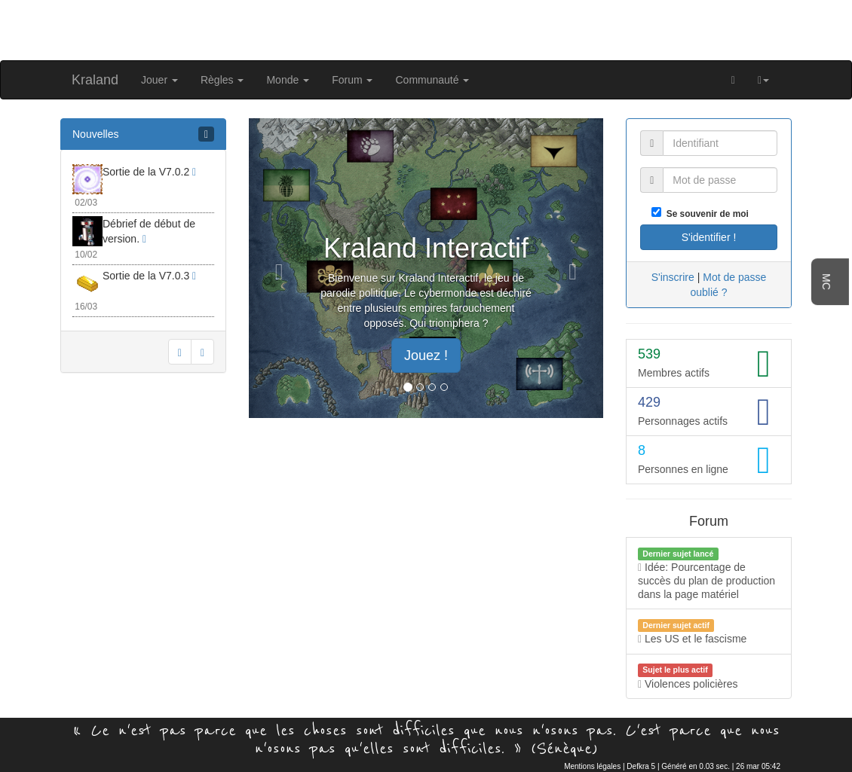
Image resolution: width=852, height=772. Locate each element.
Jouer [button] (159, 80)
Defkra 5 (641, 766)
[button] (763, 80)
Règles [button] (222, 80)
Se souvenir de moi (705, 214)
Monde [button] (287, 80)
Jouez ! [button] (426, 355)
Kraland (95, 79)
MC (826, 281)
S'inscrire (672, 277)
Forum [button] (352, 80)
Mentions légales (592, 766)
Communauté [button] (432, 80)
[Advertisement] (426, 28)
